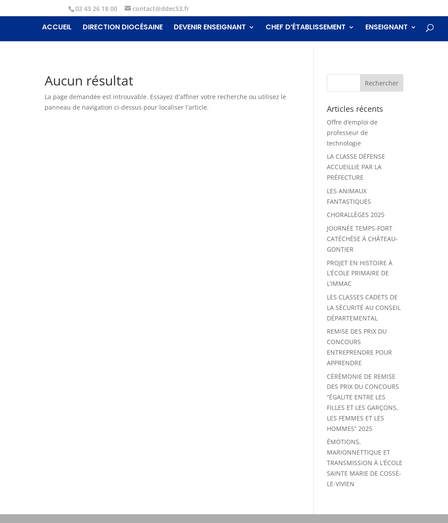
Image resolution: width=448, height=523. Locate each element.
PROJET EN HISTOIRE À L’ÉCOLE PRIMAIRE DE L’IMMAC (359, 273)
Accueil (57, 28)
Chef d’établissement (306, 28)
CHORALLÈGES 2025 (356, 214)
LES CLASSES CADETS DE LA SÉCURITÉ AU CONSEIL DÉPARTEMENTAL (364, 307)
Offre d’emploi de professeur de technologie (352, 132)
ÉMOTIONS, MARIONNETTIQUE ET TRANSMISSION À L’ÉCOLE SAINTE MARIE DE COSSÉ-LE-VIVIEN (364, 462)
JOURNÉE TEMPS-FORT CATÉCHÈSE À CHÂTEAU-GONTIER (362, 238)
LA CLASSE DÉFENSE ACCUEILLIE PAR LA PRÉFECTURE (356, 166)
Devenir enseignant (210, 28)
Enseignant (386, 28)
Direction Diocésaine (123, 28)
